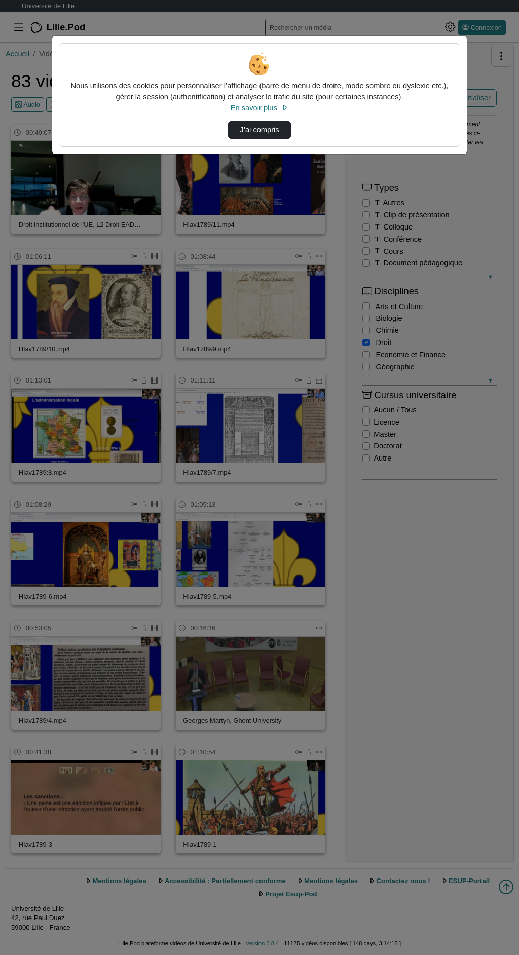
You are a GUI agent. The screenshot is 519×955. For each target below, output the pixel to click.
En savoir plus (259, 107)
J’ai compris (259, 130)
